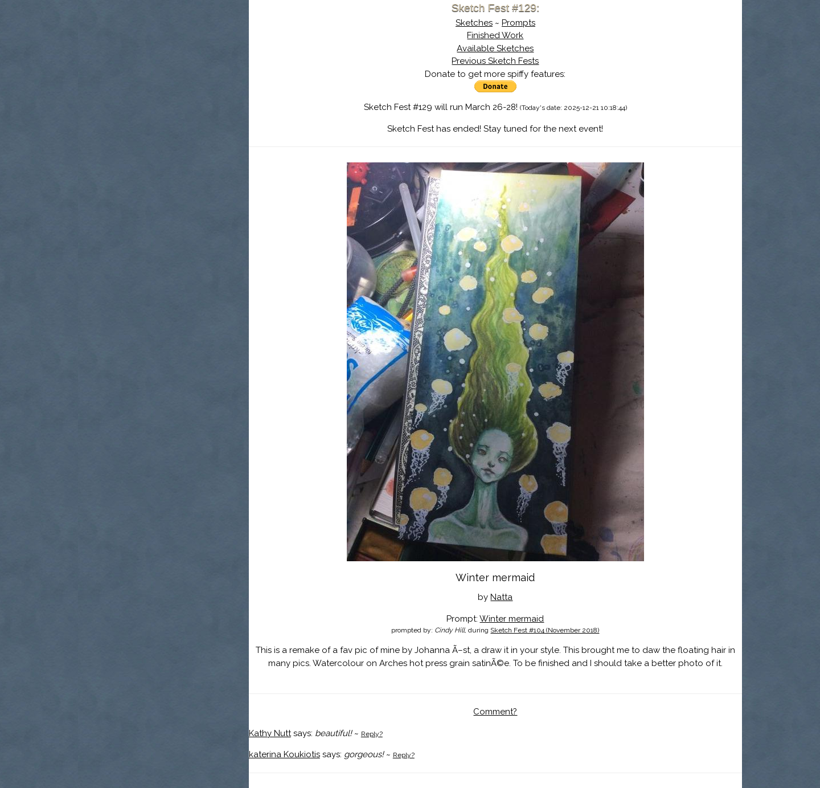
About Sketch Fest (163, 81)
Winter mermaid (511, 619)
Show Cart (145, 149)
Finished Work (495, 35)
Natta (501, 597)
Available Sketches (495, 48)
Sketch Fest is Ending (163, 64)
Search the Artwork (163, 116)
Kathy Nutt (270, 733)
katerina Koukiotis (284, 754)
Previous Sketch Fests (495, 61)
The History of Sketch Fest (163, 99)
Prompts (518, 23)
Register (186, 134)
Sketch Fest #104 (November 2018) (544, 630)
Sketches (474, 23)
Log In (135, 134)
